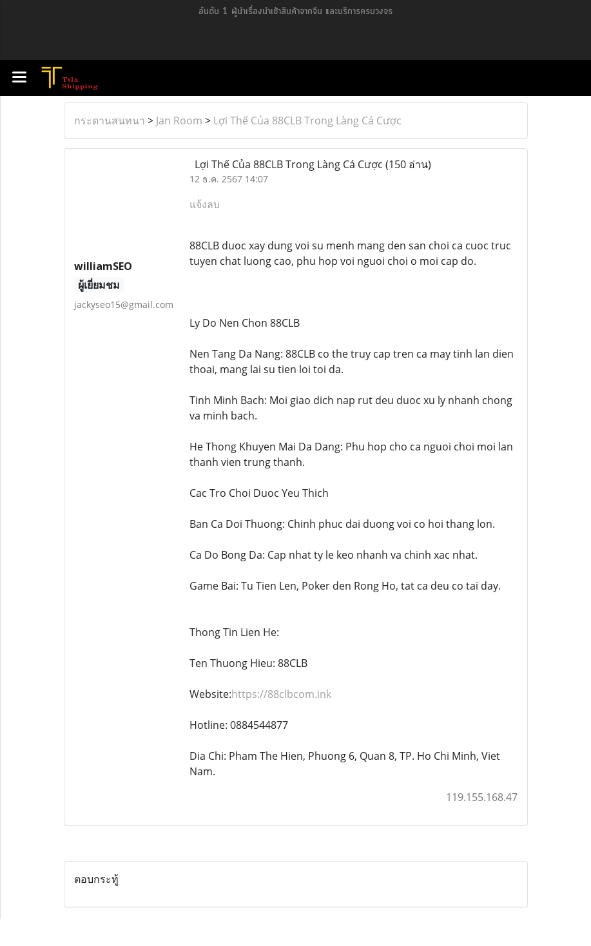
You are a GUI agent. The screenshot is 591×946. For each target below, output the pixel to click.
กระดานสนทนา (109, 120)
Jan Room (179, 120)
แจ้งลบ (204, 204)
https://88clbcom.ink (281, 694)
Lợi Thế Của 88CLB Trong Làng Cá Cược (307, 120)
